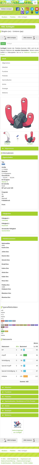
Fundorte (5, 71)
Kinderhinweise (6, 463)
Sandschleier (6, 231)
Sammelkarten (6, 80)
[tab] (19, 149)
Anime (4, 84)
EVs (17, 346)
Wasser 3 (5, 182)
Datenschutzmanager (24, 461)
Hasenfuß (5, 225)
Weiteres (5, 93)
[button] (8, 148)
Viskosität (5, 220)
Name (3, 43)
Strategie (5, 88)
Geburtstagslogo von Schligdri (17, 426)
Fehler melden (28, 463)
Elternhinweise (17, 463)
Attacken (5, 67)
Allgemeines (6, 63)
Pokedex (5, 76)
